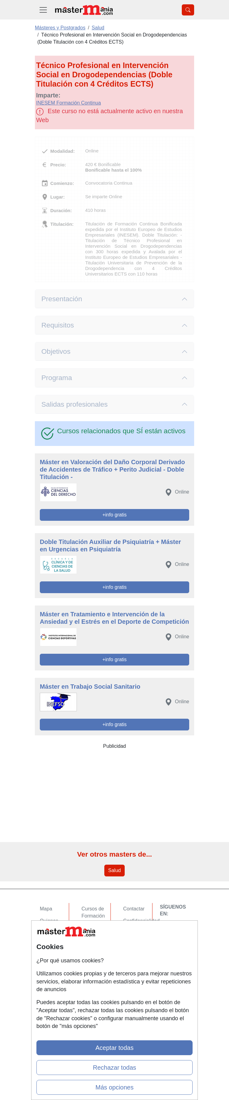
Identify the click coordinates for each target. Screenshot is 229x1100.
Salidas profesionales (74, 404)
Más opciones (114, 1087)
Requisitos (57, 325)
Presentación (61, 299)
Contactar (133, 908)
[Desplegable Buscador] (188, 9)
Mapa (46, 908)
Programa (56, 378)
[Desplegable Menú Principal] (43, 9)
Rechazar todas (114, 1067)
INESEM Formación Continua (68, 102)
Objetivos (55, 351)
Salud (114, 870)
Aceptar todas (114, 1047)
